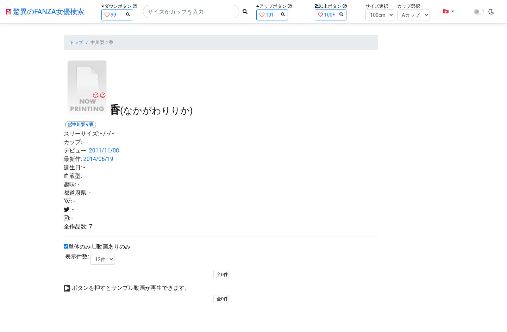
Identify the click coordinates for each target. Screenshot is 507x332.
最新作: (73, 159)
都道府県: (76, 192)
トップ (76, 42)
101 (272, 14)
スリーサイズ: (81, 133)
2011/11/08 (104, 150)
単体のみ (79, 246)
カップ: (73, 142)
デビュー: (76, 150)
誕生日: (73, 167)
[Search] (191, 11)
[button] (448, 12)
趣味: (70, 184)
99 (117, 14)
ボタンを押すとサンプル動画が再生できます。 (131, 287)
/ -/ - (108, 133)
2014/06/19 (98, 159)
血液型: (73, 176)
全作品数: (76, 226)
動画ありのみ (114, 246)
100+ (330, 14)
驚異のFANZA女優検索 (45, 11)
